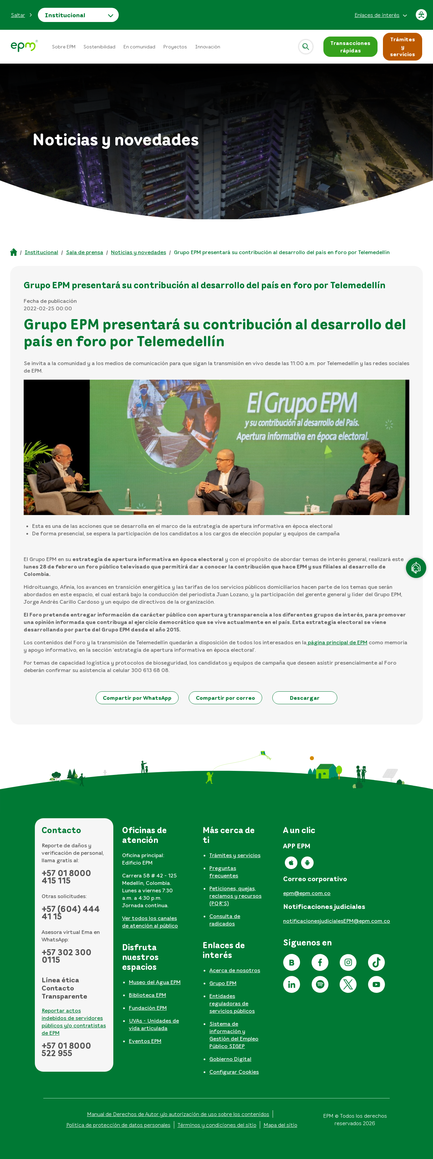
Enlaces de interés (377, 15)
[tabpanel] (154, 880)
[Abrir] (306, 46)
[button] (21, 15)
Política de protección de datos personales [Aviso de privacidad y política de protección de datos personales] (118, 1124)
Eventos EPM (145, 1041)
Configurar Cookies (234, 1071)
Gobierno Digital (230, 1058)
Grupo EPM (222, 983)
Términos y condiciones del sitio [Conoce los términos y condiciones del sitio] (217, 1124)
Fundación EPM (148, 1007)
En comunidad (139, 46)
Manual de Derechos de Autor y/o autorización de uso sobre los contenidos (178, 1114)
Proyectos (175, 46)
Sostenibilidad (99, 46)
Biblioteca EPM (147, 994)
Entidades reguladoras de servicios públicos (232, 1003)
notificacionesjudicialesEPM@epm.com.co (336, 920)
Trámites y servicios (234, 855)
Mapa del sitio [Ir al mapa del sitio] (280, 1124)
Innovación (207, 46)
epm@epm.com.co (307, 893)
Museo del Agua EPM (155, 982)
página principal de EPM (336, 642)
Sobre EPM (63, 46)
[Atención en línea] (416, 568)
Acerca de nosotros (234, 970)
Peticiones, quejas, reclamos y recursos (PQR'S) (235, 896)
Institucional (65, 15)
